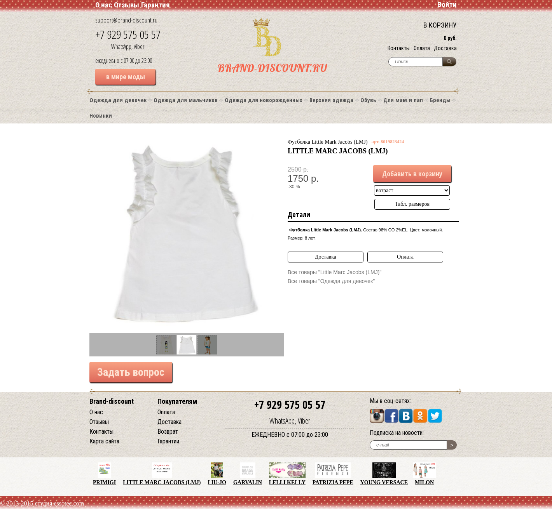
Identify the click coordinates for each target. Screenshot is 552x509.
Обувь (368, 100)
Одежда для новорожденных (263, 100)
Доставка (445, 48)
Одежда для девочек (118, 100)
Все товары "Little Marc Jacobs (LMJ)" (334, 272)
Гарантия (155, 4)
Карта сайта (104, 441)
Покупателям (177, 401)
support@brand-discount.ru (126, 20)
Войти (447, 4)
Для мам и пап (403, 100)
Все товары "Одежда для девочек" (331, 281)
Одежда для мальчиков (186, 100)
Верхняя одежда (331, 100)
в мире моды (125, 77)
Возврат (167, 431)
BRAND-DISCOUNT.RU (272, 68)
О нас (103, 4)
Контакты (399, 48)
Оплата (422, 48)
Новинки (100, 115)
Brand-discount (111, 401)
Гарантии (168, 441)
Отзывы (126, 4)
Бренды (440, 100)
